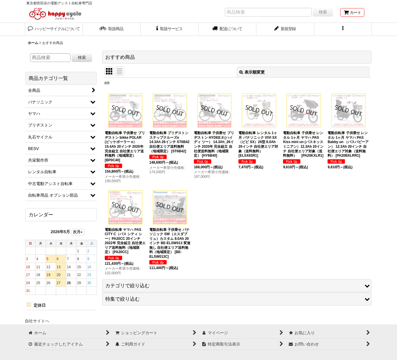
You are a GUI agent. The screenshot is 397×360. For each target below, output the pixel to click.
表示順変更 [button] (252, 72)
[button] (343, 29)
